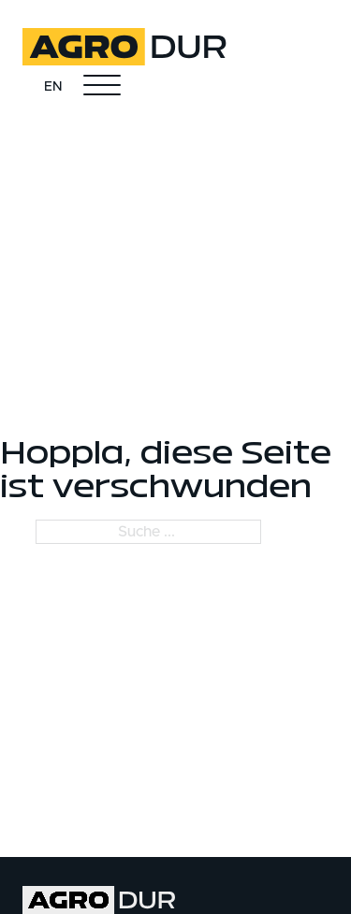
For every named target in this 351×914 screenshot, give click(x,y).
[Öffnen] (102, 86)
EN (53, 86)
